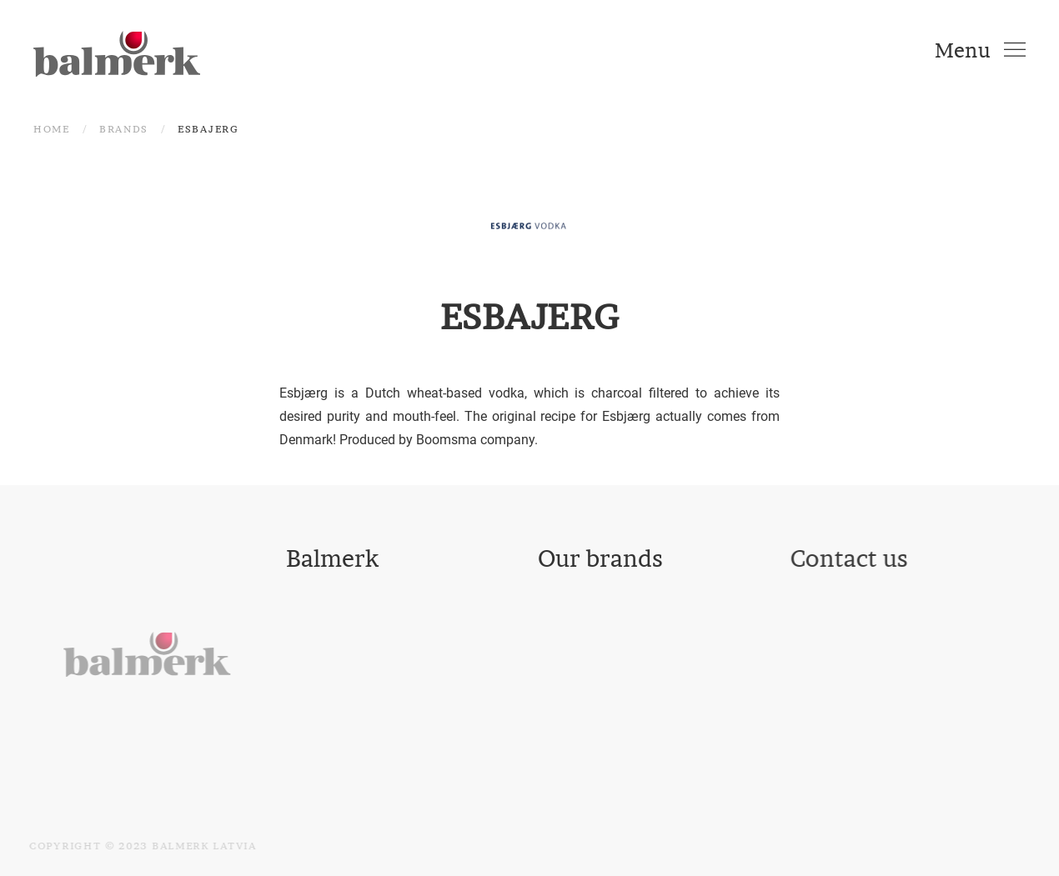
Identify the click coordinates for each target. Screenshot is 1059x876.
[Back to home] (116, 50)
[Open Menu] (980, 50)
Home (51, 129)
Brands (123, 129)
